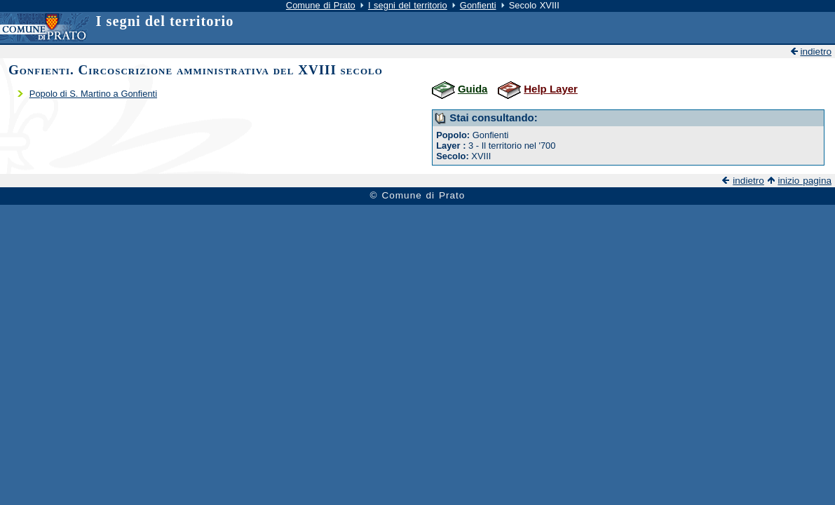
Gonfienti (478, 5)
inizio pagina (804, 180)
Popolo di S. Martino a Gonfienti (93, 93)
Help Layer (551, 89)
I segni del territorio (407, 5)
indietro (815, 51)
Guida (472, 89)
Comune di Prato (320, 5)
